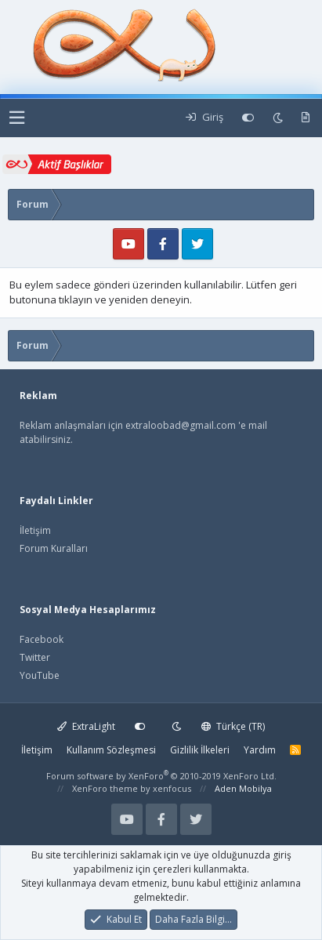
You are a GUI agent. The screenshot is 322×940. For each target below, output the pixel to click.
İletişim (35, 530)
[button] (17, 118)
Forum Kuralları (54, 548)
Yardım (260, 750)
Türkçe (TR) (233, 726)
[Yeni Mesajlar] (305, 117)
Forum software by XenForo (161, 776)
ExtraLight (86, 726)
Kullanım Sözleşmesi (111, 750)
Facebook (41, 639)
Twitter (35, 657)
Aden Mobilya (243, 788)
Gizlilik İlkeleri (200, 750)
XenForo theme (105, 788)
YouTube (40, 675)
